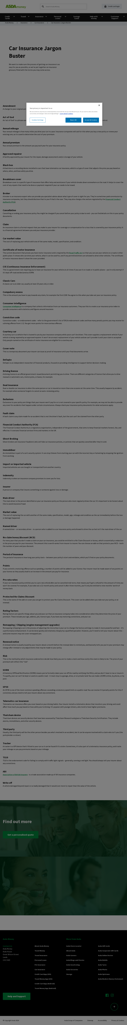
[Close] (99, 105)
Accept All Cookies (91, 120)
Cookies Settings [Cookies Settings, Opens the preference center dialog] (38, 120)
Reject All (73, 120)
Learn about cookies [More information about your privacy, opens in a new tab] (66, 113)
